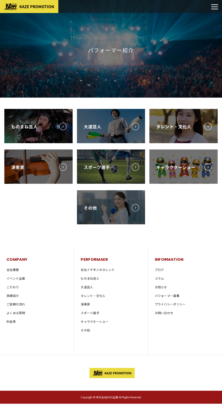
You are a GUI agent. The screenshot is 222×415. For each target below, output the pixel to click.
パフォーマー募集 (167, 296)
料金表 (11, 321)
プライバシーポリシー (170, 304)
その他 (85, 330)
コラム (159, 278)
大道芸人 (87, 287)
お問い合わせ (164, 313)
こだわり (13, 287)
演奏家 (85, 304)
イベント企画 (16, 278)
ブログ (159, 269)
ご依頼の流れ (16, 304)
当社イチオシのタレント (98, 269)
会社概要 (13, 269)
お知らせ (161, 287)
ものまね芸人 (90, 278)
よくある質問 (16, 313)
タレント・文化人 (93, 296)
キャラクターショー (94, 321)
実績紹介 (13, 296)
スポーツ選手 (90, 313)
